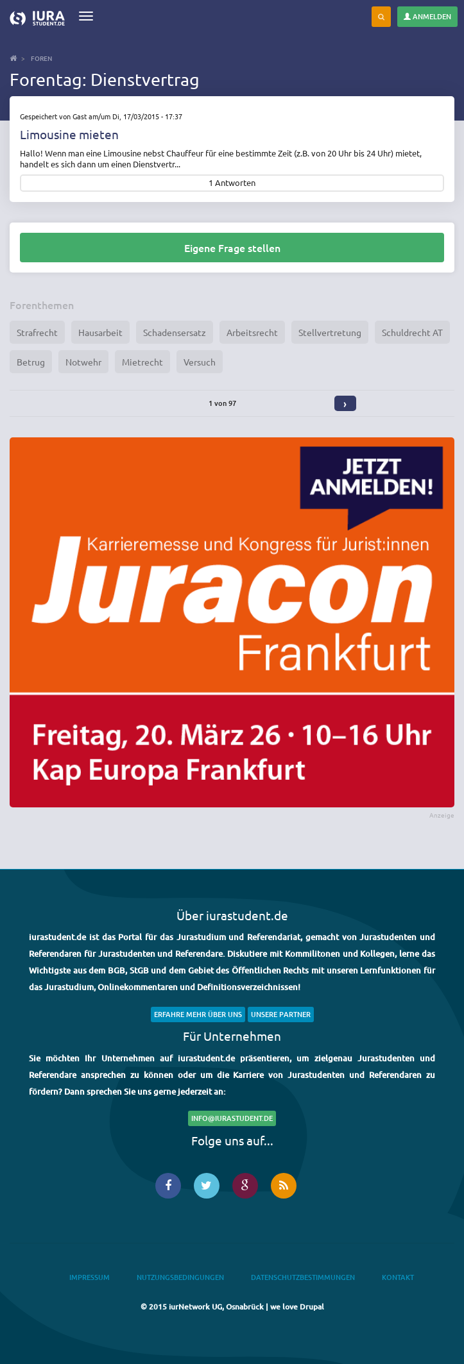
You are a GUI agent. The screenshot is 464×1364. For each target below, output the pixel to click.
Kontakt (398, 1277)
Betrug (31, 361)
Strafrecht (37, 332)
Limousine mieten (69, 134)
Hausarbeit (100, 332)
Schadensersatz (174, 332)
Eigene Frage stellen (232, 247)
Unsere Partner (281, 1014)
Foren (41, 58)
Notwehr (83, 361)
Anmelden (427, 16)
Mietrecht (142, 361)
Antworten (235, 183)
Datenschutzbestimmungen (303, 1277)
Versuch (200, 361)
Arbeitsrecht (252, 332)
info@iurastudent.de (232, 1118)
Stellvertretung (329, 332)
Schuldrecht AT (412, 332)
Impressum (89, 1277)
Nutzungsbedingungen (180, 1277)
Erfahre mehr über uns (198, 1014)
